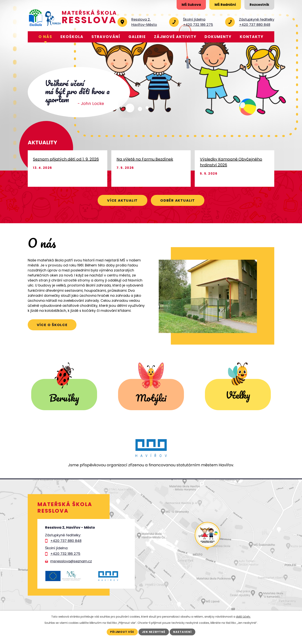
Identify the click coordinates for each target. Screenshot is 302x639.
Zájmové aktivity (175, 36)
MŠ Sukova (186, 5)
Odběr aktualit (179, 200)
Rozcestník (258, 5)
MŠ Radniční (222, 5)
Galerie (137, 36)
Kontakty (251, 36)
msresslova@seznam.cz (71, 561)
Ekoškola (71, 36)
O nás (45, 36)
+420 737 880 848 (65, 540)
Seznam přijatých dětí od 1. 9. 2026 (66, 159)
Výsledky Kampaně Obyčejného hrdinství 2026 (231, 162)
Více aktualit (120, 200)
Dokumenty (218, 36)
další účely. (243, 616)
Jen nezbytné (153, 632)
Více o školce (54, 325)
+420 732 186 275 (65, 553)
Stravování (105, 36)
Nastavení (184, 632)
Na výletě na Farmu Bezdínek (145, 159)
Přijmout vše (120, 632)
